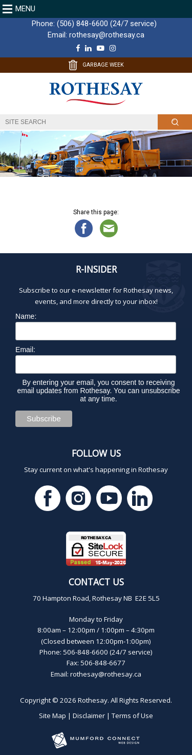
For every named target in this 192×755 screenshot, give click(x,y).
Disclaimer (89, 715)
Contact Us (96, 582)
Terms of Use (132, 715)
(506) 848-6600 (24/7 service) (107, 23)
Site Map (52, 715)
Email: (25, 349)
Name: (25, 316)
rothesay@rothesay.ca (106, 34)
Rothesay (93, 700)
